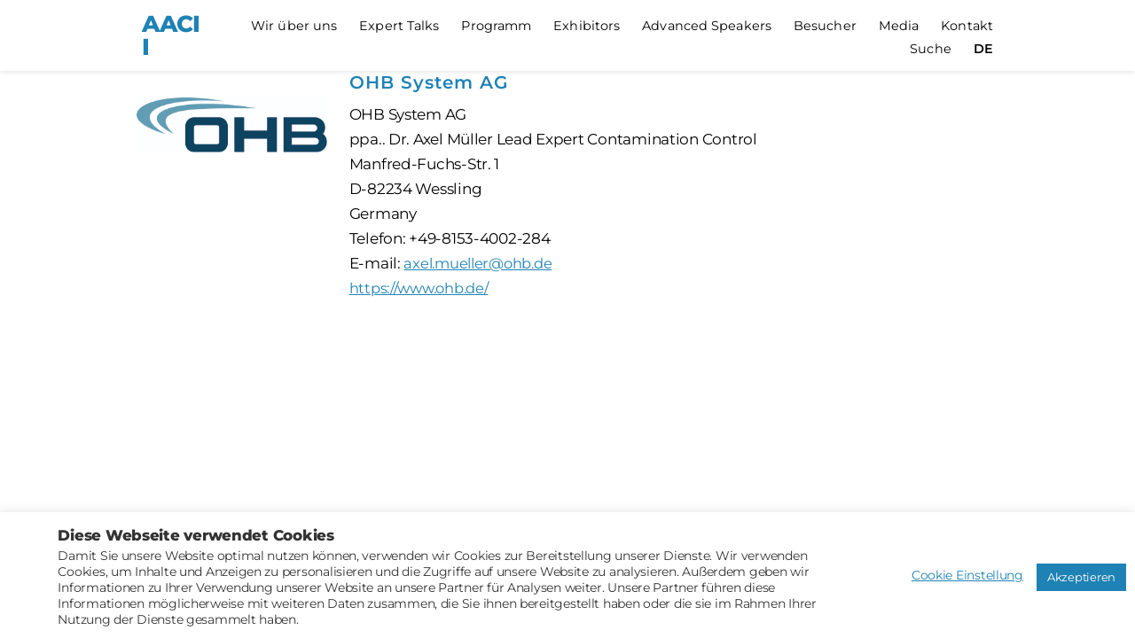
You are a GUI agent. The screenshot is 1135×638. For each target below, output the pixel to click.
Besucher (825, 26)
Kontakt (967, 26)
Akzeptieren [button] (1081, 577)
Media (899, 26)
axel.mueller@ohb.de (481, 263)
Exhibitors (586, 26)
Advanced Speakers (706, 26)
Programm (496, 26)
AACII (171, 35)
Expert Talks (399, 26)
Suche (930, 49)
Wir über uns (294, 26)
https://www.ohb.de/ (424, 288)
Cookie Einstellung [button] (967, 575)
